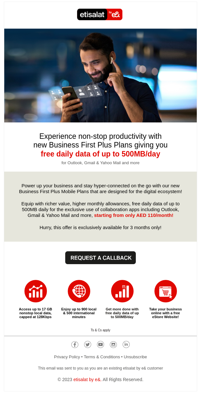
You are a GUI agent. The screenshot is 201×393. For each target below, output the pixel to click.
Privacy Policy (67, 356)
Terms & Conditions (102, 356)
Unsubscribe (135, 356)
